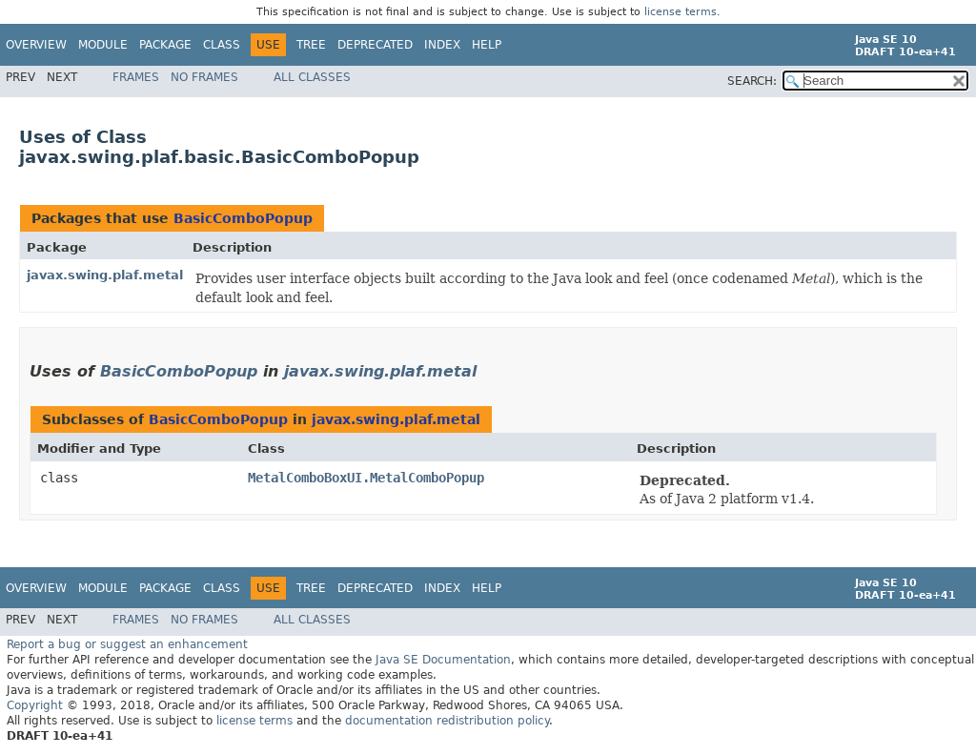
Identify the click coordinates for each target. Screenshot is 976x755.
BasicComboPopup (243, 218)
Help (486, 44)
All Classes (312, 77)
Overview (36, 44)
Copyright (35, 705)
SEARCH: (752, 81)
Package (165, 44)
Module (103, 44)
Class (221, 44)
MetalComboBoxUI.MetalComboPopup (366, 477)
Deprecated (375, 44)
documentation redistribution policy (447, 720)
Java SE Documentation (443, 659)
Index (442, 44)
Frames (135, 77)
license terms (680, 12)
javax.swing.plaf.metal (105, 275)
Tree (311, 44)
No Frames (204, 77)
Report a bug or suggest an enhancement (127, 644)
